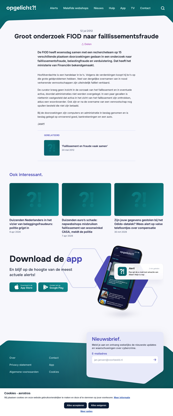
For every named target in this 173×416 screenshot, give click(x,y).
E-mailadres (99, 353)
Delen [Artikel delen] (86, 44)
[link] (21, 8)
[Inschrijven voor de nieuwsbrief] (155, 360)
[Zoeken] (163, 8)
